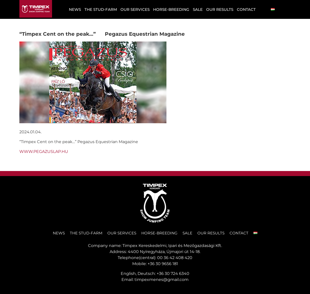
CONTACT (246, 9)
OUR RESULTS (219, 9)
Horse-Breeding (171, 9)
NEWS (75, 9)
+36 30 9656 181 (163, 263)
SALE (198, 9)
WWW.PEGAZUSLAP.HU (43, 151)
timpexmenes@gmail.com (162, 279)
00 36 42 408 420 (174, 257)
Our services (135, 9)
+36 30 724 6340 (173, 273)
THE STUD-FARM (100, 9)
